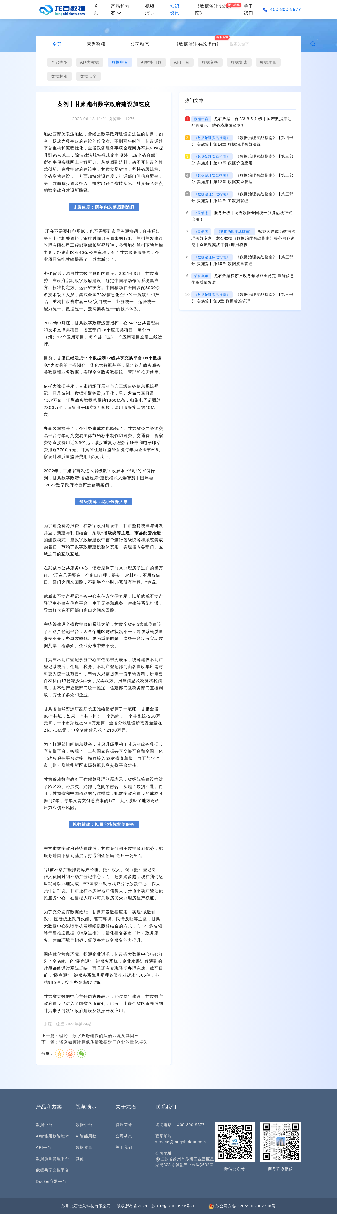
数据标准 (59, 76)
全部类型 (59, 62)
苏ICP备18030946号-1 (173, 1206)
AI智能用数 (86, 1136)
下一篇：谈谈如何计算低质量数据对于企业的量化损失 (94, 1042)
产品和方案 (120, 9)
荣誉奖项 (96, 44)
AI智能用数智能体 (52, 1136)
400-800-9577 (285, 9)
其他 (80, 1159)
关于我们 (248, 9)
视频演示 (150, 9)
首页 (96, 9)
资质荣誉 (124, 1125)
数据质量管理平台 (52, 1159)
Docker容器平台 (51, 1181)
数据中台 (120, 62)
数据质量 (268, 62)
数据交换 (210, 62)
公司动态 (139, 44)
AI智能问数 (151, 62)
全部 (57, 44)
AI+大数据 (89, 62)
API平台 (182, 62)
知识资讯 (174, 9)
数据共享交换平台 (52, 1170)
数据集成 (239, 62)
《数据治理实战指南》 (197, 44)
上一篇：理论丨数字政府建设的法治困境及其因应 (90, 1035)
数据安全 (88, 76)
